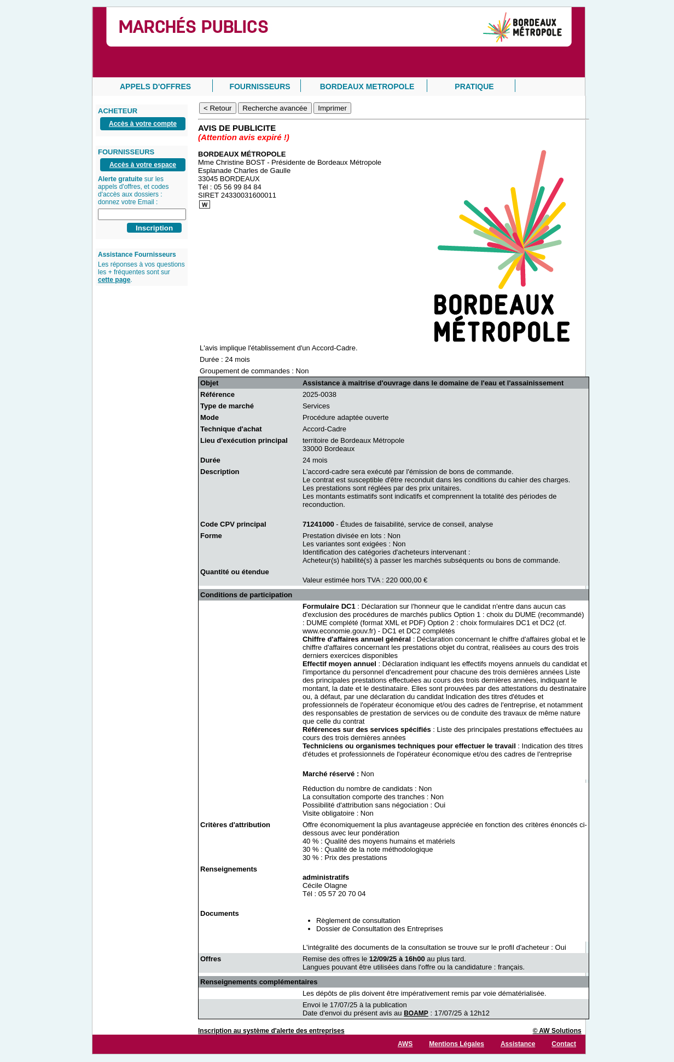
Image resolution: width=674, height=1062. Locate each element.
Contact (563, 1044)
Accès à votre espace (142, 165)
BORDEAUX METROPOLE (367, 86)
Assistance (518, 1044)
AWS (405, 1044)
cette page (114, 280)
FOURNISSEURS (259, 86)
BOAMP (416, 1013)
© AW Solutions (557, 1031)
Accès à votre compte (143, 124)
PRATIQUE (474, 86)
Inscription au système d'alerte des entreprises (271, 1031)
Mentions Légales (456, 1044)
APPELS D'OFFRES (155, 86)
